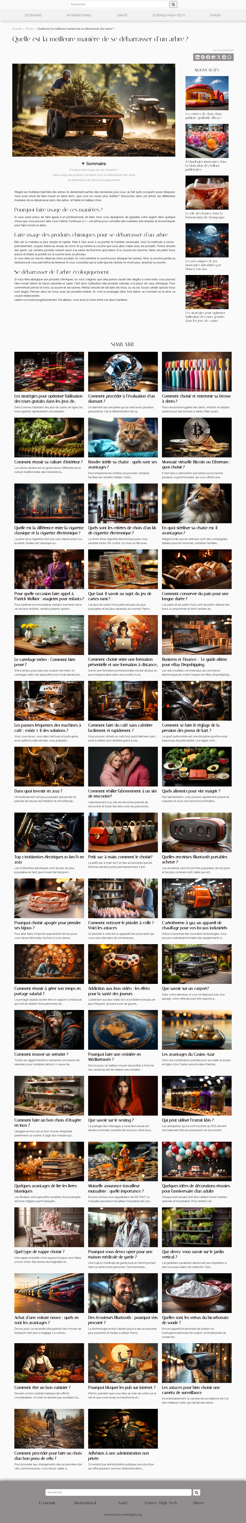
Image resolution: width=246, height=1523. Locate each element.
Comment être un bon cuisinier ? (42, 1387)
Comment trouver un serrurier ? (41, 1054)
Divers (215, 15)
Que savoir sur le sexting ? (111, 1120)
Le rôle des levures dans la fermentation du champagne (205, 215)
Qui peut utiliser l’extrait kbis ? (188, 1120)
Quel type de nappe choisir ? (39, 1251)
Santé (122, 15)
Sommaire (96, 163)
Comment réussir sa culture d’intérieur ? (48, 462)
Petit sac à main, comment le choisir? (120, 857)
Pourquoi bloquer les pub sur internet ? (121, 1387)
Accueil (17, 28)
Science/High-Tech (169, 15)
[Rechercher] (118, 4)
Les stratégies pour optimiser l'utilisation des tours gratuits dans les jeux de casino (205, 317)
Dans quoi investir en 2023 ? (38, 791)
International (79, 15)
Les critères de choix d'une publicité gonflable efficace (204, 116)
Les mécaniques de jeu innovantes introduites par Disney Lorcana (203, 265)
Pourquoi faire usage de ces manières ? (93, 169)
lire (86, 221)
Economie (33, 15)
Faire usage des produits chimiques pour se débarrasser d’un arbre (93, 175)
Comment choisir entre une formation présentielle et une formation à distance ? (122, 664)
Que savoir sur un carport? (185, 988)
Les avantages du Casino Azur (188, 1054)
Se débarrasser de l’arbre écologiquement (94, 180)
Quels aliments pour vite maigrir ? (191, 791)
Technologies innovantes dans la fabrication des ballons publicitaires (206, 165)
